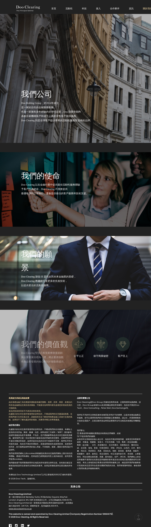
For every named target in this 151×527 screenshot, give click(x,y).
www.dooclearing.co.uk (20, 508)
